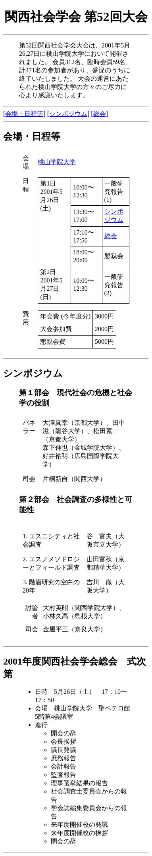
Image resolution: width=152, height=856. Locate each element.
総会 (110, 236)
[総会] (99, 113)
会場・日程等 (31, 136)
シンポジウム (33, 373)
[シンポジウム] (68, 113)
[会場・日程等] (24, 113)
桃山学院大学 (57, 162)
